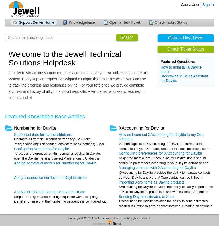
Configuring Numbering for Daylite (41, 149)
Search (127, 37)
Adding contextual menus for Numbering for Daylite (55, 163)
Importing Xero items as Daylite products (151, 182)
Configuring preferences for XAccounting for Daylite (160, 153)
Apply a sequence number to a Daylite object (50, 177)
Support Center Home (36, 22)
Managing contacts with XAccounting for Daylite (157, 168)
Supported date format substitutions (43, 134)
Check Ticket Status (171, 22)
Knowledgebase (82, 22)
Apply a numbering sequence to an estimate (49, 192)
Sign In (208, 5)
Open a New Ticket (125, 22)
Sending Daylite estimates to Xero (146, 196)
